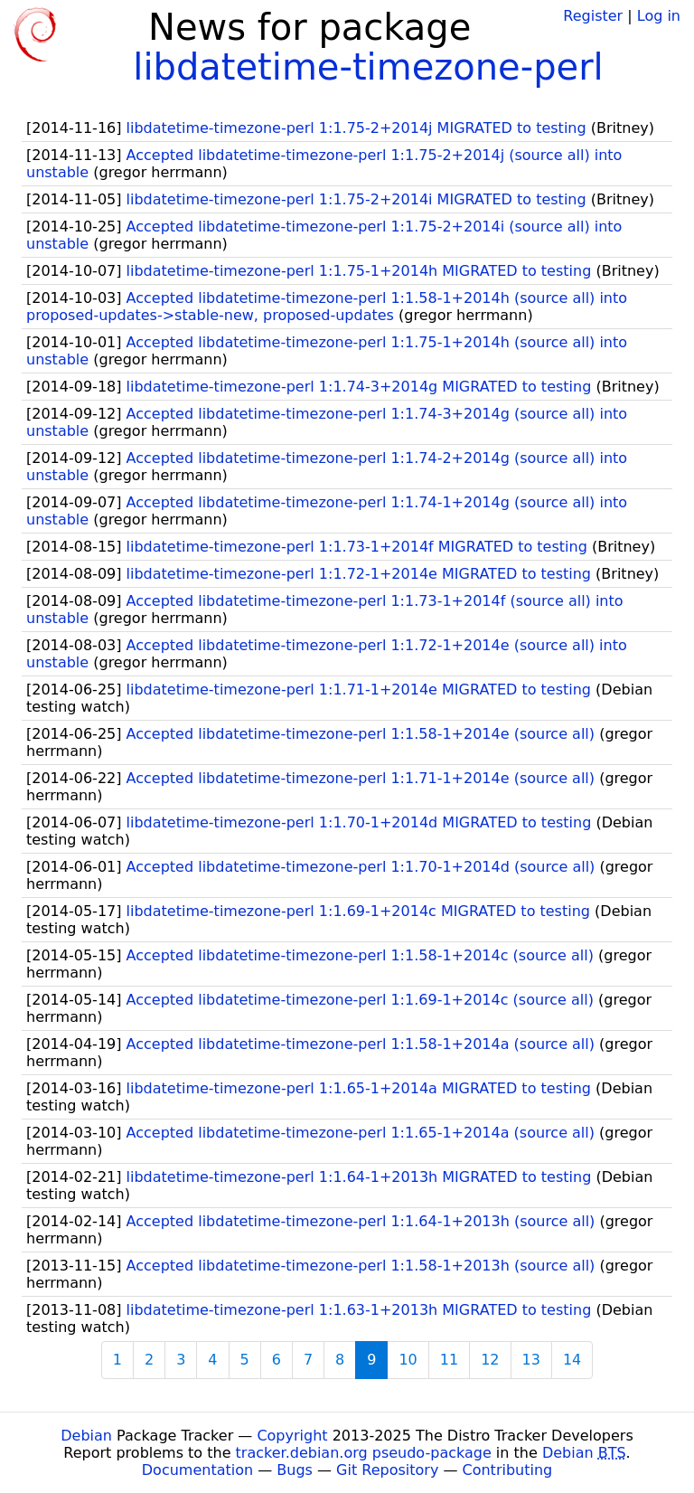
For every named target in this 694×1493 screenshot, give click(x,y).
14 (572, 1359)
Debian (86, 1435)
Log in (658, 15)
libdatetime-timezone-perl (368, 67)
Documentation (197, 1470)
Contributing (508, 1470)
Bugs (295, 1470)
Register (593, 15)
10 (408, 1359)
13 (531, 1359)
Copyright (292, 1435)
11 (449, 1359)
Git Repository (387, 1470)
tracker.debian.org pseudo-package (364, 1452)
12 (490, 1359)
